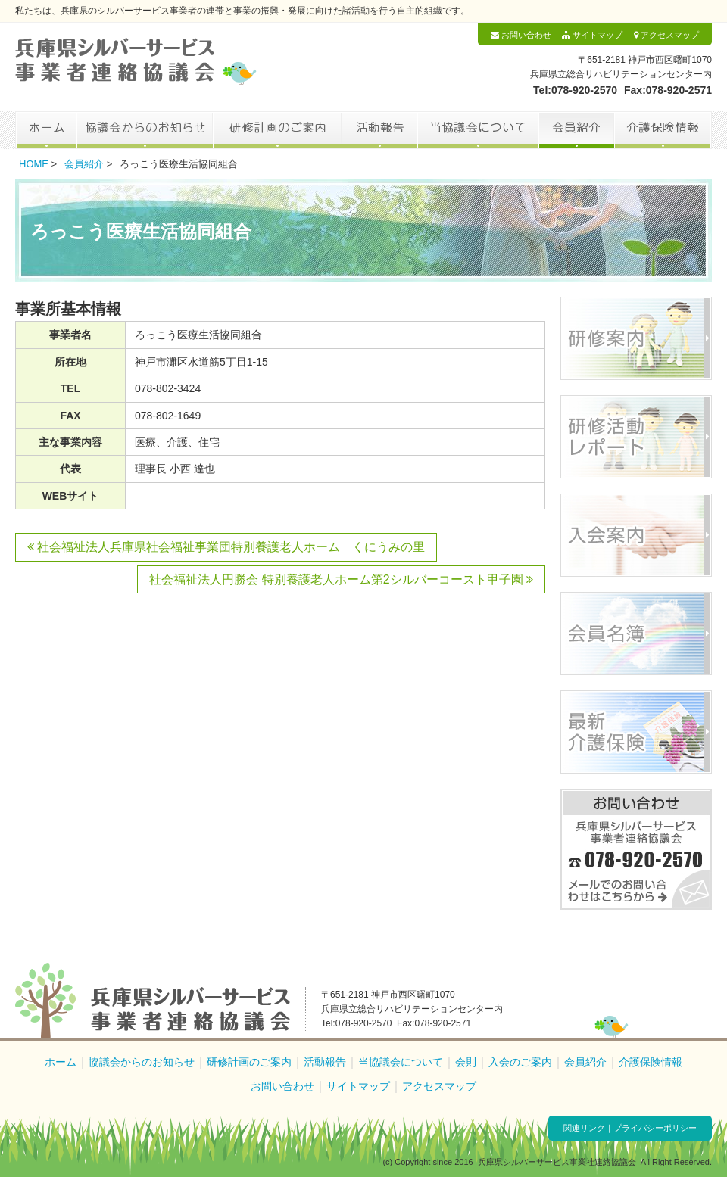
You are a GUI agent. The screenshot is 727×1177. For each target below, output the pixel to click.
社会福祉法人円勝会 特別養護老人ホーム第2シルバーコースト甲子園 (341, 579)
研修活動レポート (636, 436)
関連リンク (584, 1127)
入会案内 (636, 535)
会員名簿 (636, 633)
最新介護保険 (636, 732)
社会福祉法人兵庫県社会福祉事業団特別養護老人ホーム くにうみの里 (226, 546)
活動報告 (379, 130)
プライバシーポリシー (655, 1127)
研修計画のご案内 (277, 130)
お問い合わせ (521, 34)
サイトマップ (592, 34)
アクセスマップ (666, 34)
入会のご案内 (520, 1062)
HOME (33, 164)
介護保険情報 (663, 130)
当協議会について (477, 130)
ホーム (45, 130)
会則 (465, 1062)
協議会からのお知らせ (144, 130)
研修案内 (636, 338)
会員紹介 (576, 130)
